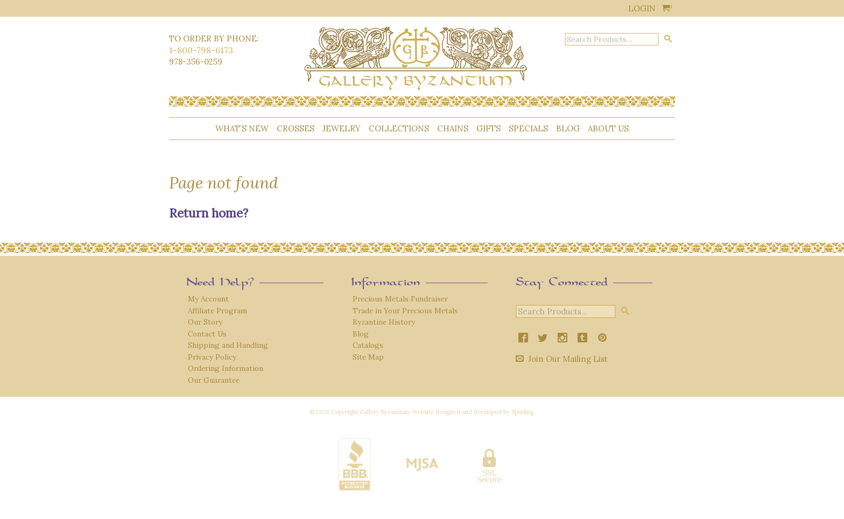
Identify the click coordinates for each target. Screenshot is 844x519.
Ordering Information (225, 368)
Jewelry (341, 128)
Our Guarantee (214, 380)
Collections (399, 128)
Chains (452, 128)
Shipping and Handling (228, 345)
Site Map (368, 357)
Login (642, 8)
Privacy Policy (212, 357)
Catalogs (368, 345)
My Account (208, 299)
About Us (608, 128)
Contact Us (207, 334)
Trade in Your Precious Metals (405, 310)
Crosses (295, 128)
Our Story (205, 322)
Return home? (208, 213)
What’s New (242, 128)
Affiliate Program (217, 310)
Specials (528, 128)
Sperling (522, 412)
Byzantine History (384, 322)
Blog (568, 128)
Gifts (488, 128)
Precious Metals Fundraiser (400, 299)
